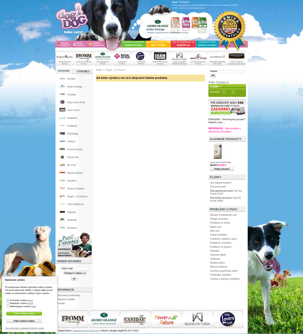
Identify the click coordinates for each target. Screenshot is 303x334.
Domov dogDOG (65, 44)
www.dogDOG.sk (184, 5)
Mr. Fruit (71, 165)
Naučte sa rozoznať (133, 43)
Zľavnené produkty (225, 139)
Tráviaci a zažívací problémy (225, 279)
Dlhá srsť (215, 230)
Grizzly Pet (73, 157)
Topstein (71, 212)
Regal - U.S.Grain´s (77, 196)
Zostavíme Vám (207, 43)
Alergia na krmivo (219, 219)
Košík (214, 86)
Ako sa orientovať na (183, 43)
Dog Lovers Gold (76, 102)
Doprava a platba (66, 299)
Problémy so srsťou (220, 222)
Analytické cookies (18, 303)
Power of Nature (75, 188)
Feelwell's (72, 118)
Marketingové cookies (20, 306)
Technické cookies (18, 300)
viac (30, 300)
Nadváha (214, 250)
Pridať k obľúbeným (98, 44)
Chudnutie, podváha (220, 274)
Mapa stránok (80, 44)
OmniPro (71, 180)
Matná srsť (215, 227)
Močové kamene (218, 266)
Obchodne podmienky (68, 295)
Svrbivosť (215, 259)
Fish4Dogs (72, 133)
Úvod (99, 70)
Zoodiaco (72, 228)
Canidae (71, 94)
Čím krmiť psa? (218, 186)
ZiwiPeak (72, 220)
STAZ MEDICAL (75, 204)
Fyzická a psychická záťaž (223, 270)
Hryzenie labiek (218, 254)
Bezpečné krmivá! (158, 43)
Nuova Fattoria (75, 173)
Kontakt (61, 303)
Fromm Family (74, 149)
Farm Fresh (73, 110)
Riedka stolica (217, 262)
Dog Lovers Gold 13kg (220, 162)
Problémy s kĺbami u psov (223, 239)
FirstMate (72, 126)
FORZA (71, 141)
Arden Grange (74, 86)
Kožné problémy (218, 234)
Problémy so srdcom (220, 247)
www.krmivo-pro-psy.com (86, 330)
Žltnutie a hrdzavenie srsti (223, 215)
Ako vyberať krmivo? (221, 182)
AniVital (71, 78)
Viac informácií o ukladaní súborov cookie (24, 328)
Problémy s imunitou (220, 242)
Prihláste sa (222, 82)
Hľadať (213, 71)
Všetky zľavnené (221, 169)
